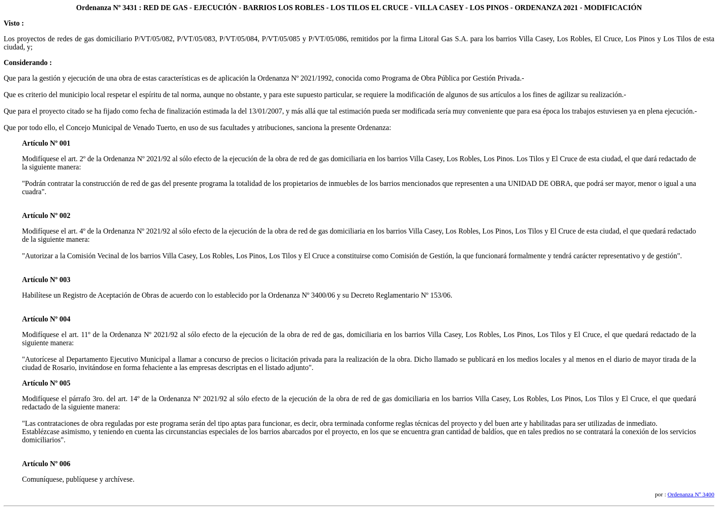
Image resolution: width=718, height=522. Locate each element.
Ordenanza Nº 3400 (691, 494)
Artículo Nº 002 (46, 215)
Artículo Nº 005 (46, 383)
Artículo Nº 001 (46, 143)
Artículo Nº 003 (46, 279)
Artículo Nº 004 (46, 319)
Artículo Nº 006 (46, 464)
